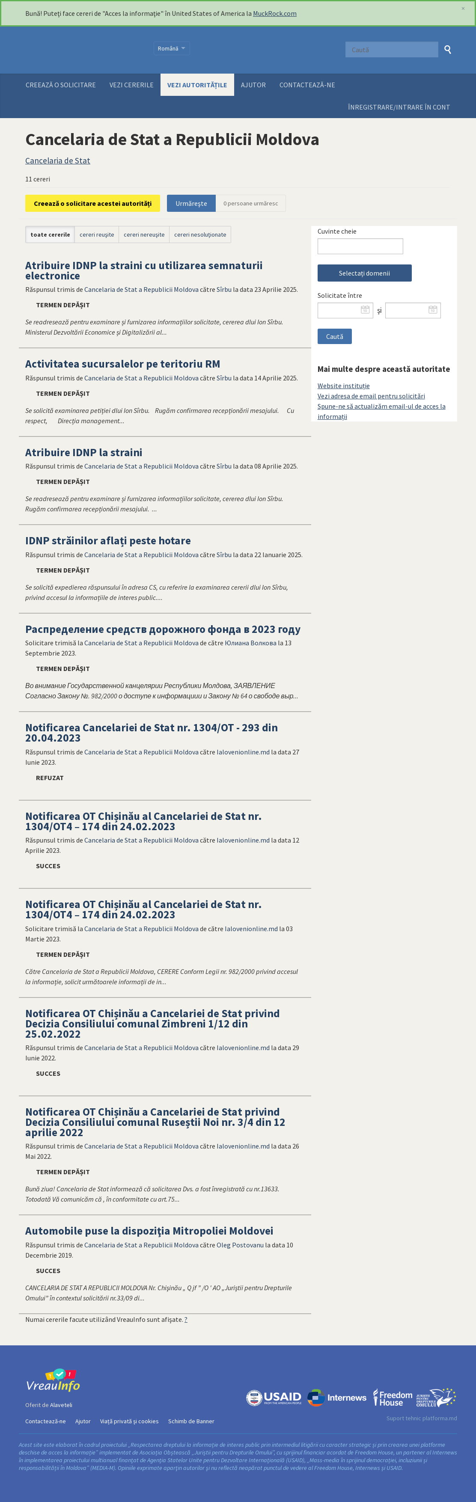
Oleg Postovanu (240, 1245)
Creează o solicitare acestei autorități (93, 203)
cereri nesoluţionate (200, 234)
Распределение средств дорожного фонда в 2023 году (162, 629)
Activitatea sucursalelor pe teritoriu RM (122, 364)
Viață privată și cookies (129, 1421)
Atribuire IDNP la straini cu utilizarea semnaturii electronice (144, 270)
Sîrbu (224, 289)
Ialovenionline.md (243, 752)
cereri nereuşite (144, 234)
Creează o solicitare (61, 84)
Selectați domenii (364, 273)
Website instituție (344, 385)
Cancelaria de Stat (57, 160)
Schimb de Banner (191, 1421)
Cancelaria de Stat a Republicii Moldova (141, 289)
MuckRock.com (275, 13)
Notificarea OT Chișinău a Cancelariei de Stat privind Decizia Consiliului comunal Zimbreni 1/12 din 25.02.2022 (152, 1023)
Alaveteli (61, 1405)
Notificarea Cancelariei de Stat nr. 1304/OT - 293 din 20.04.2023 (151, 733)
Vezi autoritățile (197, 84)
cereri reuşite (97, 234)
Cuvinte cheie (337, 231)
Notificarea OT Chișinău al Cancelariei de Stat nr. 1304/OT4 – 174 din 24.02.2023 (143, 821)
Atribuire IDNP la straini (84, 452)
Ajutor (253, 84)
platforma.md (439, 1418)
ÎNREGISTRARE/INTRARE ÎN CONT (399, 107)
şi (379, 310)
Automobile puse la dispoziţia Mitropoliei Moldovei (149, 1231)
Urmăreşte (191, 203)
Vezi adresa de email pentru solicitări (371, 396)
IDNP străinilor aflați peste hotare (108, 540)
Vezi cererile (132, 84)
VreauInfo (84, 50)
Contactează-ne (307, 84)
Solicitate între (340, 295)
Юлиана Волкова (251, 642)
